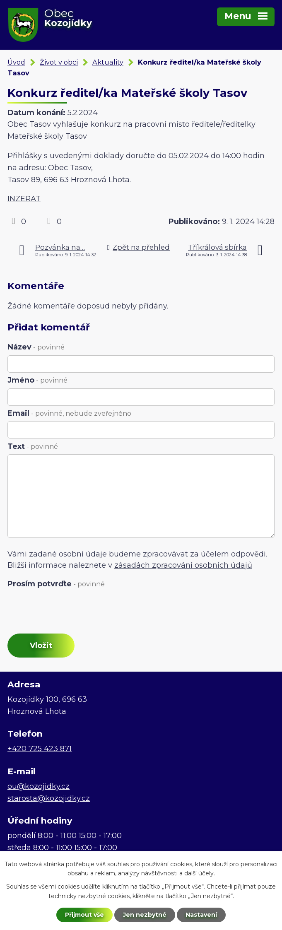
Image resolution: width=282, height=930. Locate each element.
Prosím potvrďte (56, 583)
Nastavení (201, 914)
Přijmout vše (84, 914)
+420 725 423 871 (39, 748)
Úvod (16, 62)
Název (36, 347)
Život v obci (59, 62)
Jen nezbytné (144, 914)
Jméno (37, 380)
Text (32, 446)
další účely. (199, 873)
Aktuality (107, 62)
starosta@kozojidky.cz (48, 798)
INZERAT (24, 198)
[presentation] (68, 611)
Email (69, 413)
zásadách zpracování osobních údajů (183, 565)
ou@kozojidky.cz (38, 786)
